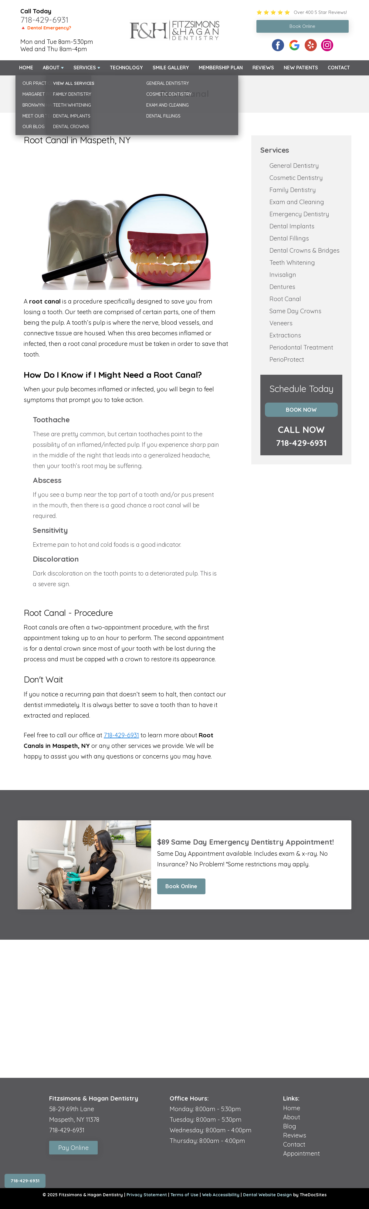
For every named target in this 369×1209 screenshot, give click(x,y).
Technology (126, 68)
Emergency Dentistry (299, 214)
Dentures (282, 287)
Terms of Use (184, 1194)
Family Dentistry (292, 190)
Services (84, 68)
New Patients (301, 68)
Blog (289, 1126)
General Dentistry (294, 165)
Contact (339, 68)
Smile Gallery (171, 68)
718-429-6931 (44, 20)
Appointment (301, 1153)
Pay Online (73, 1147)
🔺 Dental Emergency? (45, 28)
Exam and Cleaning (296, 202)
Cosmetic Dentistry (296, 177)
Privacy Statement (147, 1194)
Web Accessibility (220, 1194)
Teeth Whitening (292, 262)
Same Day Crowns (295, 311)
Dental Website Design (267, 1194)
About (51, 68)
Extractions (285, 335)
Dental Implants (291, 226)
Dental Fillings (289, 238)
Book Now (301, 409)
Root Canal (285, 299)
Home (26, 68)
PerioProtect (286, 359)
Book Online (181, 886)
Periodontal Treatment (301, 347)
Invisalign (282, 274)
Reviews (263, 68)
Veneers (281, 323)
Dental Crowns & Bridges (304, 250)
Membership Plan (221, 68)
